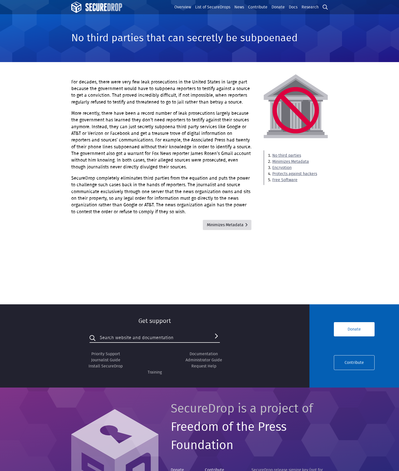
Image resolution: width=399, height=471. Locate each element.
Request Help (203, 366)
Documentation (204, 354)
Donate (278, 7)
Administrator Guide (204, 360)
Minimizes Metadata (290, 162)
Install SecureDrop (106, 366)
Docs (293, 7)
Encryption (282, 168)
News (239, 7)
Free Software (284, 180)
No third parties (286, 155)
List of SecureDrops (212, 7)
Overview (182, 7)
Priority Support (105, 354)
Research (310, 7)
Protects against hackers (294, 174)
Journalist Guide (105, 360)
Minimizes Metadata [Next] (227, 225)
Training (155, 372)
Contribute (257, 7)
